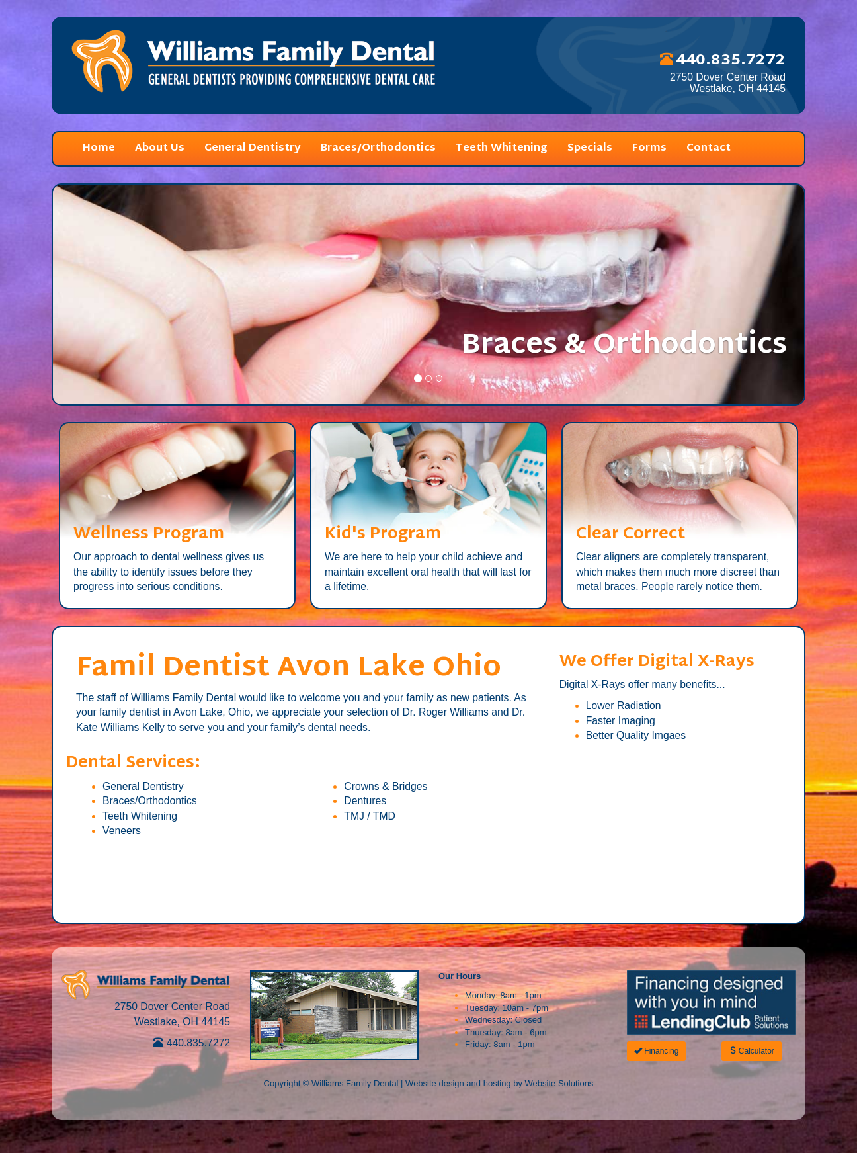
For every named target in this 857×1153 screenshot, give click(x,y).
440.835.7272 (191, 1042)
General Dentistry (252, 148)
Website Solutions (559, 1083)
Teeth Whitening (502, 148)
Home (99, 148)
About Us (159, 148)
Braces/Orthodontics (378, 148)
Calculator (751, 1051)
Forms (649, 148)
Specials (589, 148)
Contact (708, 148)
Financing (656, 1051)
